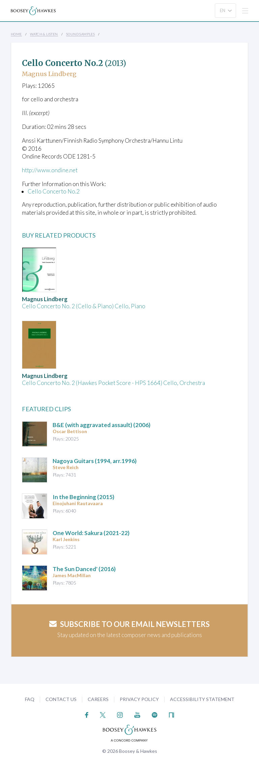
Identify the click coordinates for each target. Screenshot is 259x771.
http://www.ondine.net (50, 170)
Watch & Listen (44, 34)
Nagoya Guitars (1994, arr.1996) (95, 460)
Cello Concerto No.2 (54, 191)
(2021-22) (91, 532)
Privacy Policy (139, 699)
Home (16, 34)
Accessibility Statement (202, 699)
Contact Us (61, 699)
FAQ (29, 699)
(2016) (84, 568)
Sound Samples (80, 34)
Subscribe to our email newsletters (129, 624)
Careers (98, 699)
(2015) (83, 496)
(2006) (101, 424)
